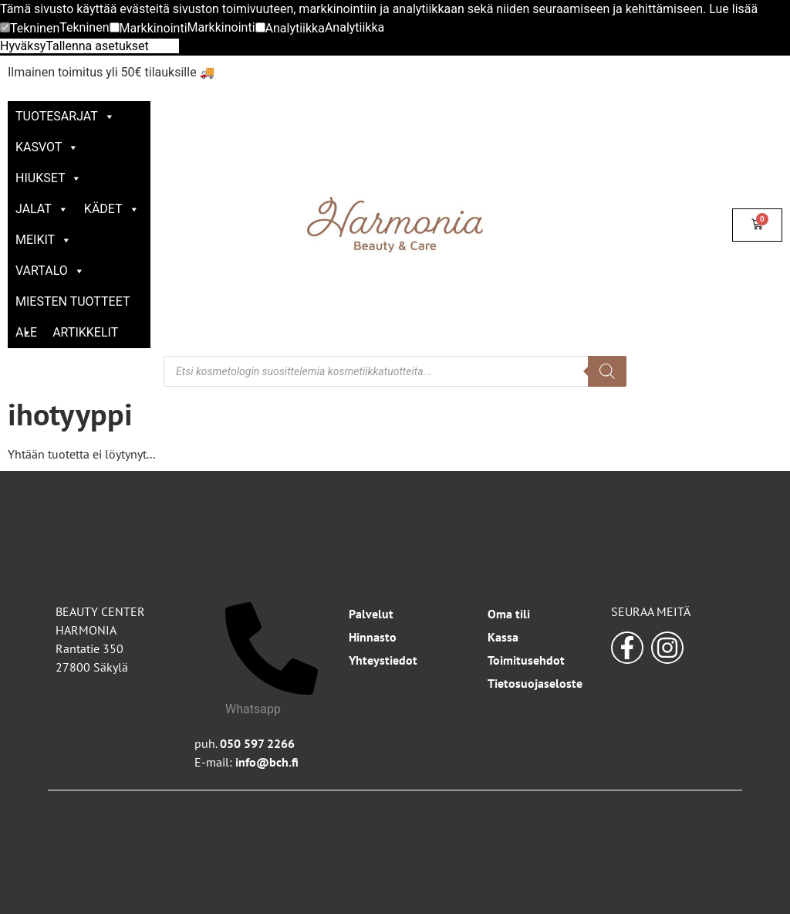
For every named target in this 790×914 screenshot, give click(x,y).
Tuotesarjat (65, 116)
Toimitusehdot (526, 660)
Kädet (112, 208)
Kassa (503, 637)
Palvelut (371, 613)
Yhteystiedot (383, 660)
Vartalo (50, 270)
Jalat (42, 208)
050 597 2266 (257, 743)
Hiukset (48, 178)
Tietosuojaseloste (535, 683)
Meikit (43, 239)
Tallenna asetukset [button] (97, 46)
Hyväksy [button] (23, 46)
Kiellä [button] (164, 46)
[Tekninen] (5, 27)
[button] (29, 28)
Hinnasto (373, 637)
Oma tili (509, 613)
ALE (26, 332)
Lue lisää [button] (733, 9)
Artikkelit (85, 332)
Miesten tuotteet (72, 305)
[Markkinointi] (115, 27)
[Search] (607, 371)
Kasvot (47, 147)
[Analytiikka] (260, 27)
